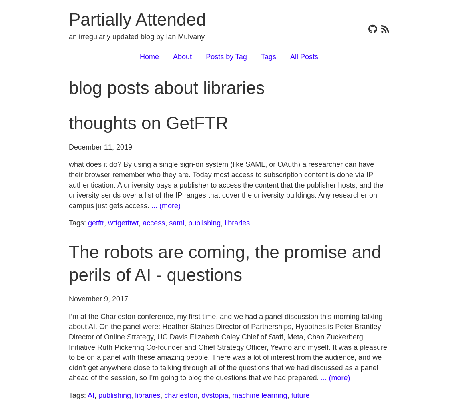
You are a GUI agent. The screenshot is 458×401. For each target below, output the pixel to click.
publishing (204, 223)
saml (176, 223)
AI (91, 395)
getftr (96, 223)
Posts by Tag (226, 57)
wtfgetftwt (123, 223)
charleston (180, 395)
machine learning (259, 395)
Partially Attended (137, 19)
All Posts (304, 57)
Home (149, 57)
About (182, 57)
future (300, 395)
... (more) (166, 206)
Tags (268, 57)
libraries (237, 223)
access (154, 223)
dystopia (214, 395)
